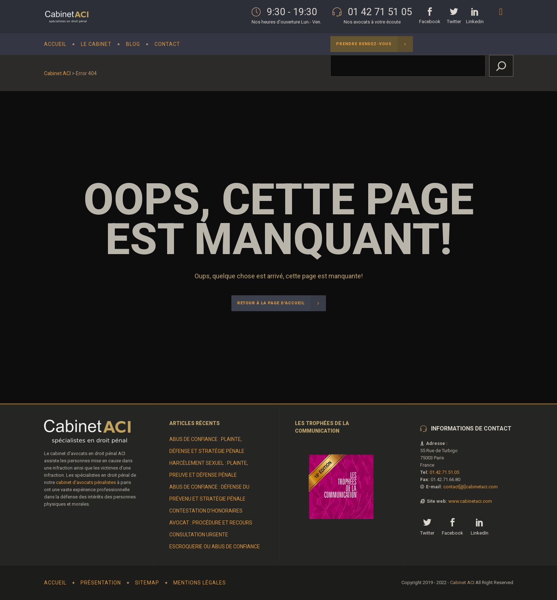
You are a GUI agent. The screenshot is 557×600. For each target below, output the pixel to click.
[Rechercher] (501, 66)
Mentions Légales (199, 583)
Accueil (55, 583)
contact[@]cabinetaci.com (470, 486)
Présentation (100, 583)
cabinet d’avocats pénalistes (86, 482)
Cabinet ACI (57, 73)
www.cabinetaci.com (470, 501)
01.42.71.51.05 (444, 472)
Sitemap (147, 583)
